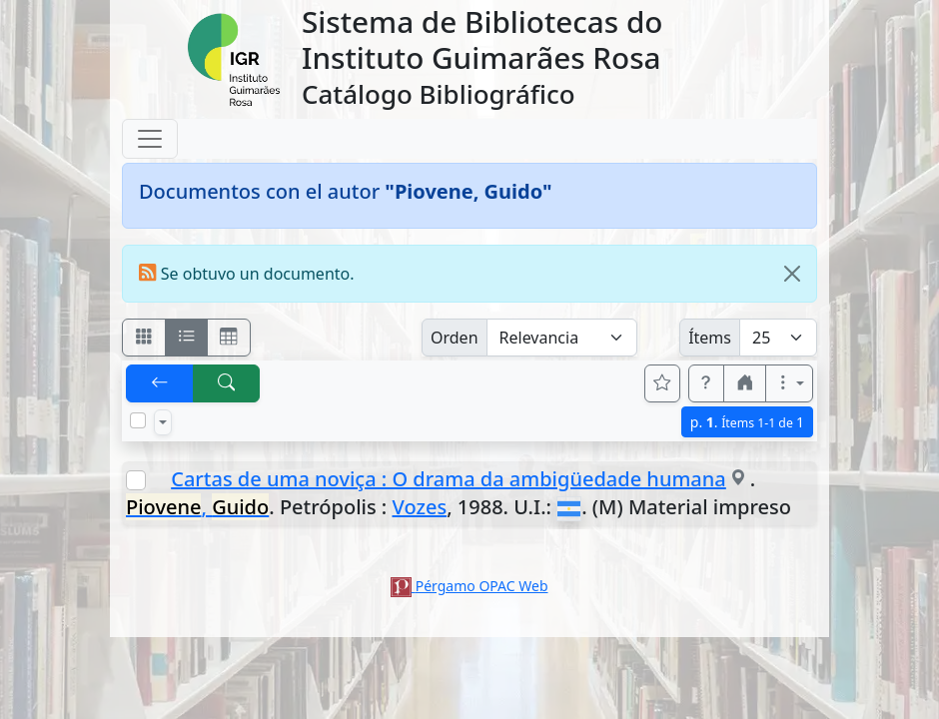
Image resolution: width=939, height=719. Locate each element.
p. (747, 421)
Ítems (709, 338)
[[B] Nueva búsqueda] (227, 383)
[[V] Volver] (160, 383)
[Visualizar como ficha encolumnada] (187, 338)
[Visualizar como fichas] (144, 338)
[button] (706, 383)
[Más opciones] (789, 383)
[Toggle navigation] (150, 139)
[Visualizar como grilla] (229, 338)
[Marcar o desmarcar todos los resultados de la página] (138, 420)
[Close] (792, 274)
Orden (454, 338)
